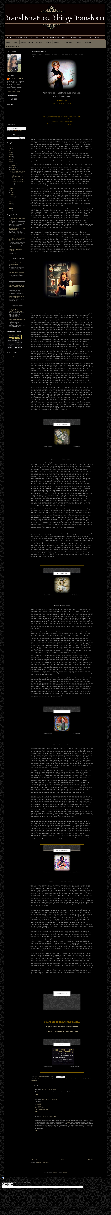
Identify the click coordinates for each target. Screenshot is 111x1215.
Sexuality (54, 1078)
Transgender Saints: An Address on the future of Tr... (16, 176)
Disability (78, 42)
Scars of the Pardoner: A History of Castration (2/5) (17, 263)
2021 (10, 150)
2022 (10, 148)
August (12, 184)
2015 (10, 201)
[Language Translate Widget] (16, 128)
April (11, 192)
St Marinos (68, 1078)
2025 (10, 146)
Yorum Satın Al (38, 1106)
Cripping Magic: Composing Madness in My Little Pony (15, 310)
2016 (10, 161)
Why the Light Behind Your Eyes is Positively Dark (17, 229)
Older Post (90, 1159)
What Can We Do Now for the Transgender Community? (17, 172)
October (12, 167)
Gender (50, 1078)
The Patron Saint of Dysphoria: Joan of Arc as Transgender (16, 273)
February (12, 196)
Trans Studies (88, 1078)
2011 (10, 210)
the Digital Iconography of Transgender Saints (62, 1031)
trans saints (82, 1078)
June (11, 188)
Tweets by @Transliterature (14, 356)
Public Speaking (27, 42)
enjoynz (55, 1172)
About (16, 42)
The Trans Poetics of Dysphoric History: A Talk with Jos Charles (16, 286)
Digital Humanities (12, 46)
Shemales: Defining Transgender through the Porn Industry (17, 219)
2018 (10, 157)
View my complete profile (13, 91)
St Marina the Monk (61, 1078)
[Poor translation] (10, 1184)
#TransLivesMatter (39, 1078)
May (11, 190)
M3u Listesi (38, 1104)
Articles (56, 42)
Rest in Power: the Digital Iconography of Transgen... (17, 180)
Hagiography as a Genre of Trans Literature (62, 1027)
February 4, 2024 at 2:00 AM (49, 1089)
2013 (10, 206)
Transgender (67, 42)
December (13, 163)
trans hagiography (75, 1078)
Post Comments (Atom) (43, 1162)
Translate (18, 130)
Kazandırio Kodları (39, 1107)
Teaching (39, 42)
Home (8, 42)
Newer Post (34, 1159)
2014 (10, 203)
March (12, 194)
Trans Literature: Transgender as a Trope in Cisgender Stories (17, 320)
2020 (10, 152)
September (13, 169)
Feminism (45, 1078)
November (13, 165)
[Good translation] (4, 1184)
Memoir (48, 42)
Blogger (65, 1172)
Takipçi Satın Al (38, 1103)
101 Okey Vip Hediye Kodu (41, 1109)
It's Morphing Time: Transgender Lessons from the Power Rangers (17, 239)
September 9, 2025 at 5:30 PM (49, 1099)
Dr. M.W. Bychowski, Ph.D (16, 79)
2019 (10, 154)
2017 (10, 159)
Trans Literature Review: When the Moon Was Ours (16, 297)
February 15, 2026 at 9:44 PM (49, 1116)
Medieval (88, 42)
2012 (10, 208)
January (12, 199)
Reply (36, 1094)
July (11, 186)
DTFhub (68, 1122)
